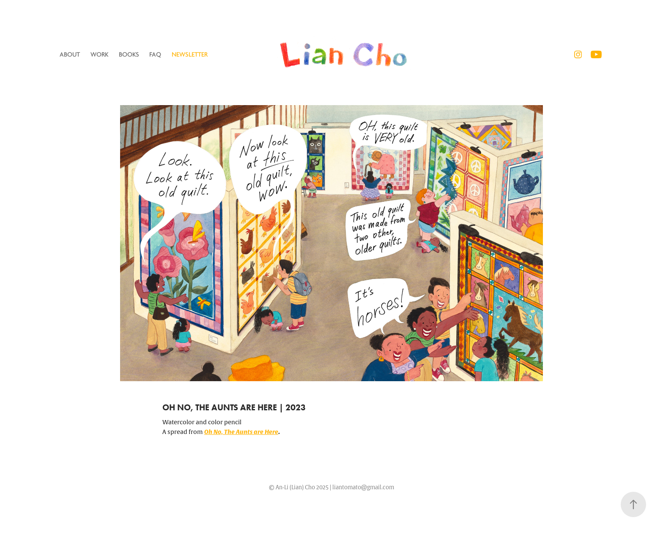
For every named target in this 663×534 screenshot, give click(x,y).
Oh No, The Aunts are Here (241, 432)
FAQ (155, 54)
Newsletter (190, 54)
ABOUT (70, 54)
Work (99, 54)
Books (129, 54)
